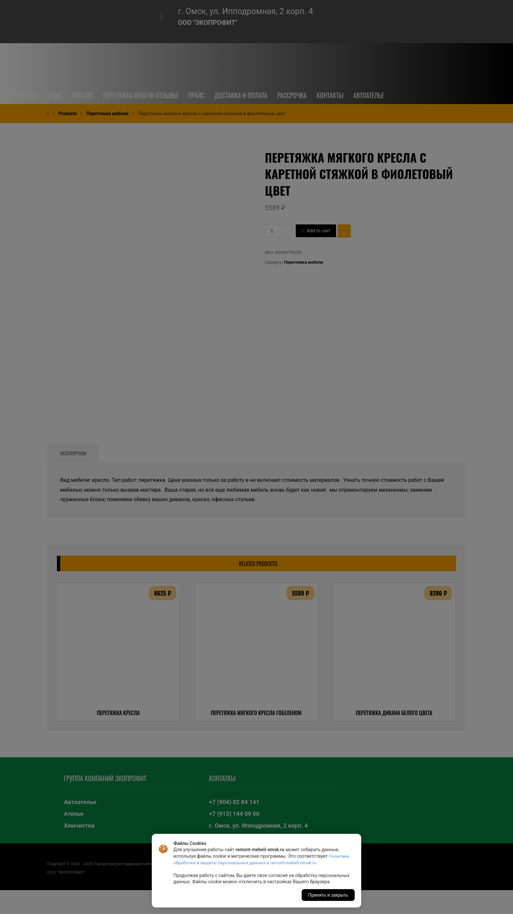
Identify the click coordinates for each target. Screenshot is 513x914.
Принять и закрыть (328, 895)
